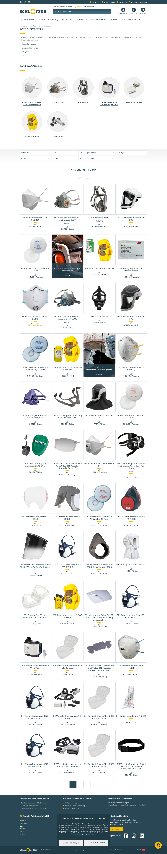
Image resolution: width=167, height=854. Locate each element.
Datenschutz (24, 829)
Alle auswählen (96, 843)
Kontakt (22, 831)
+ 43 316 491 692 (84, 7)
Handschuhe (66, 20)
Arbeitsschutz (82, 20)
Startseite (23, 26)
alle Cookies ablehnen (88, 835)
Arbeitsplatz (115, 20)
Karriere (22, 834)
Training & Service (132, 20)
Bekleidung (53, 20)
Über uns (23, 820)
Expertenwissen (28, 20)
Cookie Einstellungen (71, 843)
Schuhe (41, 20)
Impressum (23, 823)
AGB (21, 826)
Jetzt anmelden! (115, 829)
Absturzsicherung (99, 20)
